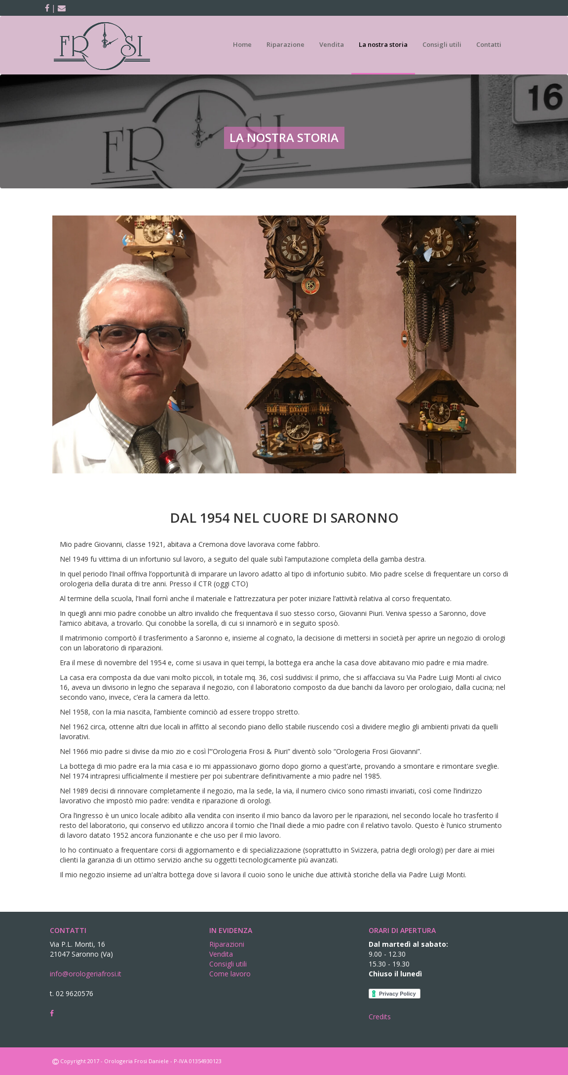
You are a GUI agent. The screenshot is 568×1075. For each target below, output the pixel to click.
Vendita (331, 44)
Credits (380, 1016)
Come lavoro (230, 973)
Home (242, 44)
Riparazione (285, 44)
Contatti (488, 44)
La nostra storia (383, 44)
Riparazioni (226, 944)
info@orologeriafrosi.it (85, 973)
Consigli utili (441, 44)
